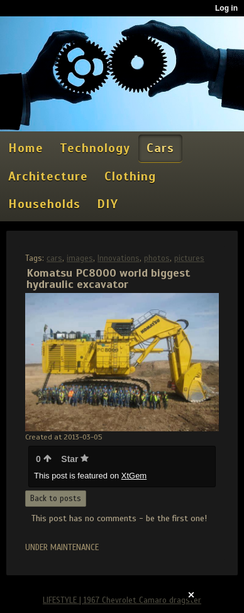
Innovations (118, 258)
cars (54, 258)
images (80, 258)
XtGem (134, 475)
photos (157, 258)
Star (75, 459)
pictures (189, 258)
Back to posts (55, 499)
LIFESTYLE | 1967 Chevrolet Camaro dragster (122, 600)
